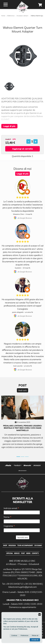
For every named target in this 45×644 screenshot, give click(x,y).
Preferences (24, 635)
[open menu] (5, 4)
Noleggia (12, 545)
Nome (7, 517)
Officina (9, 553)
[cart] (40, 5)
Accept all (34, 640)
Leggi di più (9, 126)
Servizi (17, 553)
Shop (5, 545)
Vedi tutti (22, 390)
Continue (14, 635)
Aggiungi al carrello (22, 148)
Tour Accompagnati (25, 545)
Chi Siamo (38, 545)
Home (3, 16)
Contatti (35, 553)
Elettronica (10, 16)
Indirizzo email (11, 508)
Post (23, 553)
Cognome (9, 526)
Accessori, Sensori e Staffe (25, 16)
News (28, 553)
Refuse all (35, 635)
